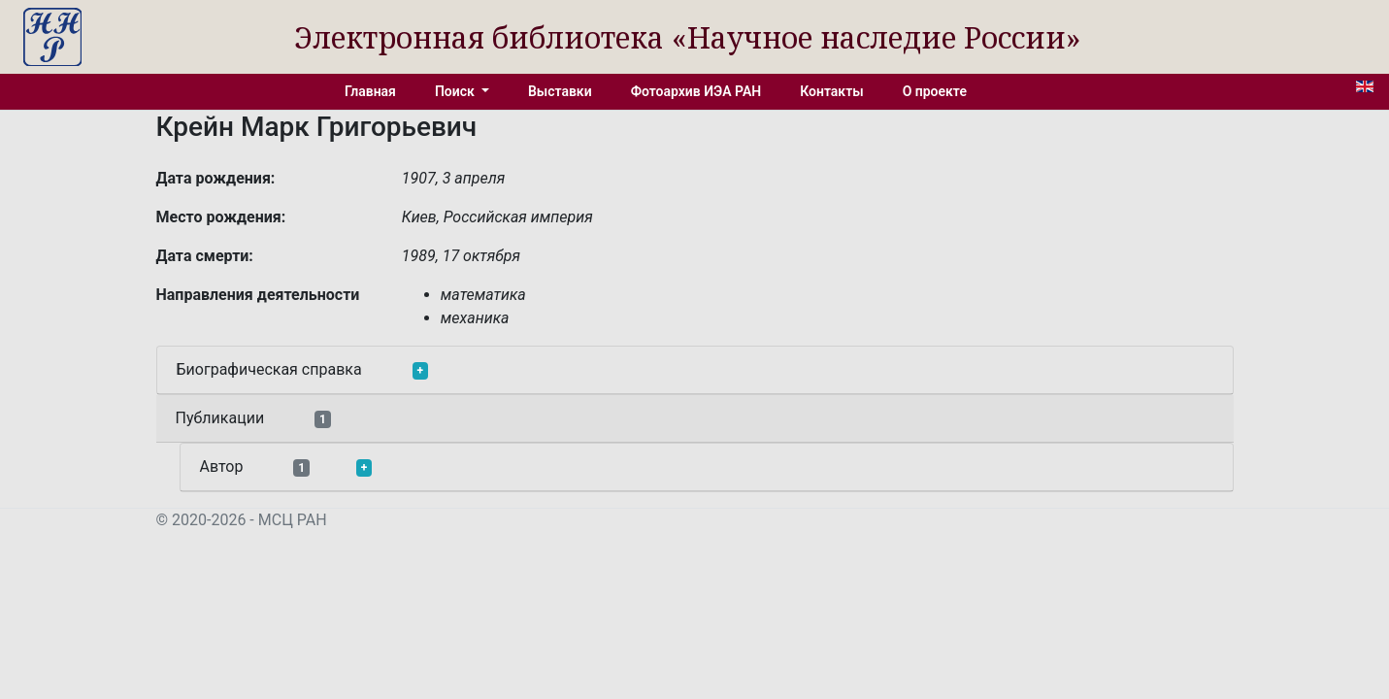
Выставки (560, 91)
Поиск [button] (456, 91)
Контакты (831, 91)
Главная (370, 91)
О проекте (935, 91)
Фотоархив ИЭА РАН (696, 91)
